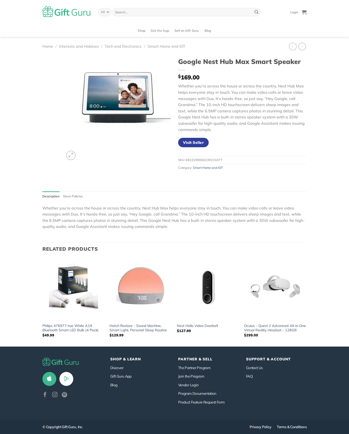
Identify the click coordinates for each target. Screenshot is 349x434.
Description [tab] (51, 196)
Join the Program (191, 376)
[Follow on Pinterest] (64, 395)
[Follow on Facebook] (45, 395)
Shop (141, 30)
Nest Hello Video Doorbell (197, 326)
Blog (208, 30)
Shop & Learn (125, 359)
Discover (116, 367)
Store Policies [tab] (73, 196)
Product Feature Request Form (201, 402)
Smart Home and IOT (166, 46)
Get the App (160, 30)
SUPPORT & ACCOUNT (268, 359)
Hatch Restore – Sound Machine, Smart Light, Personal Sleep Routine (138, 328)
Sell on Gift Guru (186, 30)
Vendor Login (188, 385)
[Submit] (256, 12)
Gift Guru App (121, 376)
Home (47, 46)
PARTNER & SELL (195, 359)
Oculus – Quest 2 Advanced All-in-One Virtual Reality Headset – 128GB (275, 328)
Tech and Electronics (123, 46)
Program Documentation (197, 393)
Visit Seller (193, 142)
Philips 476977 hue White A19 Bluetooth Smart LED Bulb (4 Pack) (70, 328)
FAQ (249, 376)
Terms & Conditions (292, 427)
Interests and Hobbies (79, 46)
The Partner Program (194, 367)
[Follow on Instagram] (54, 395)
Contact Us (254, 367)
